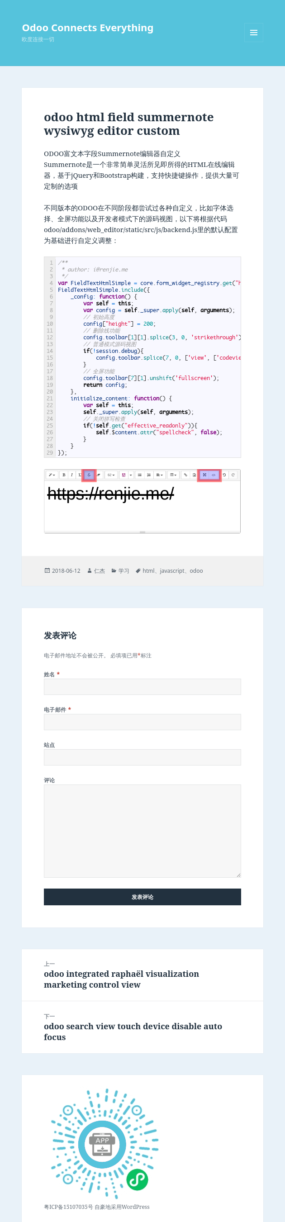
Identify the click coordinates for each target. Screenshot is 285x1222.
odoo (196, 571)
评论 (49, 780)
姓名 (52, 674)
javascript (172, 571)
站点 (49, 745)
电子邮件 (57, 709)
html (149, 571)
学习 (124, 571)
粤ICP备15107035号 (68, 1207)
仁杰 (99, 571)
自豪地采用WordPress (122, 1207)
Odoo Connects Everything (87, 27)
